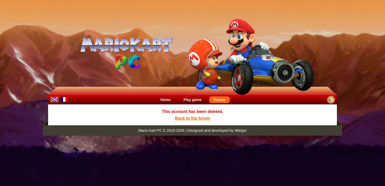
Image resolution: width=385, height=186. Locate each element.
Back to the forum (192, 118)
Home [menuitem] (166, 100)
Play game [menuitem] (192, 100)
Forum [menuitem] (219, 100)
